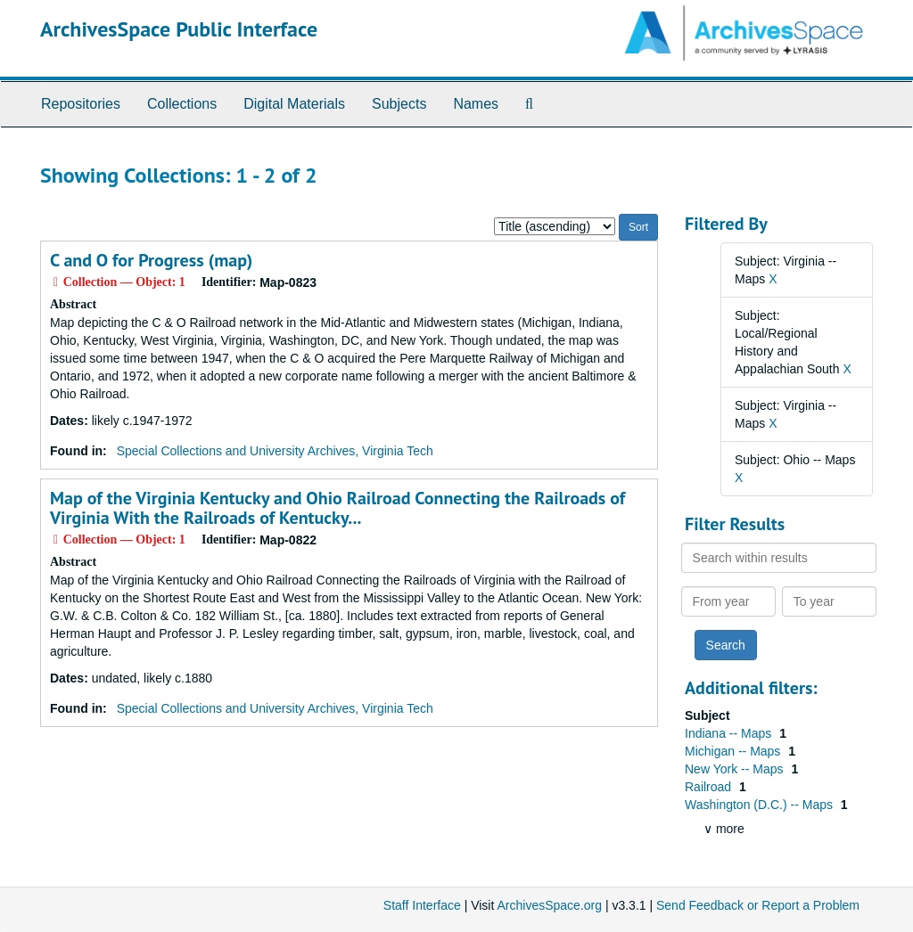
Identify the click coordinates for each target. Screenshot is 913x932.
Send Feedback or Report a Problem (758, 905)
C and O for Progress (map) (151, 260)
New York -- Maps (735, 769)
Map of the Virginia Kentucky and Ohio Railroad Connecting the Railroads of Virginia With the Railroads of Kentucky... (337, 507)
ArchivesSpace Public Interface (178, 29)
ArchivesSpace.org (549, 905)
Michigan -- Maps (734, 751)
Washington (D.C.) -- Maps (760, 804)
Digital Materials (294, 103)
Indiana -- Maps (730, 733)
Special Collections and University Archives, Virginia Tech (275, 451)
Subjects (399, 103)
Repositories (80, 103)
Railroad (710, 787)
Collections (182, 103)
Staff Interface (422, 905)
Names (475, 103)
